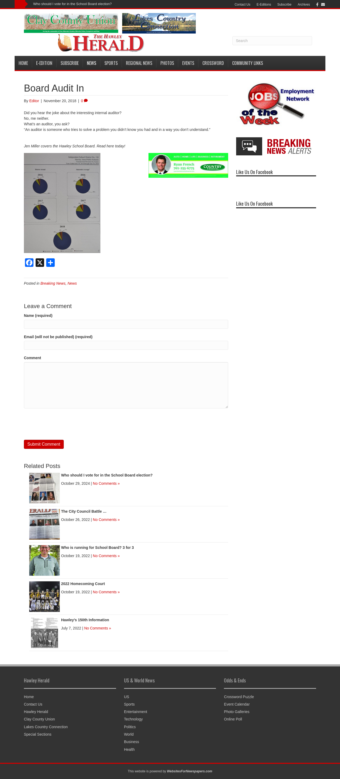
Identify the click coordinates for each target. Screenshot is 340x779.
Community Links (247, 63)
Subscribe (284, 4)
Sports (111, 63)
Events (188, 63)
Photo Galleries (236, 712)
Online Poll (233, 719)
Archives (304, 4)
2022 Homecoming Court (83, 584)
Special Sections (38, 734)
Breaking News (52, 283)
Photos (167, 63)
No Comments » (106, 483)
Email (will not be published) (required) (58, 337)
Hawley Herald (36, 712)
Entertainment (135, 712)
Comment (32, 358)
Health (129, 749)
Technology (133, 719)
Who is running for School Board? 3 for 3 (97, 547)
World (129, 734)
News (91, 63)
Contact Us (242, 4)
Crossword (213, 63)
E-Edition (44, 63)
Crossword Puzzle (239, 697)
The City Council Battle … (84, 511)
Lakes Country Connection (46, 727)
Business (131, 742)
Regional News (139, 63)
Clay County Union (39, 719)
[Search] (272, 40)
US (126, 697)
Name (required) (38, 315)
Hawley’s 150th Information (85, 620)
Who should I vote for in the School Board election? (72, 4)
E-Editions (264, 4)
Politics (130, 727)
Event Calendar (237, 704)
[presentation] (64, 424)
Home (23, 63)
